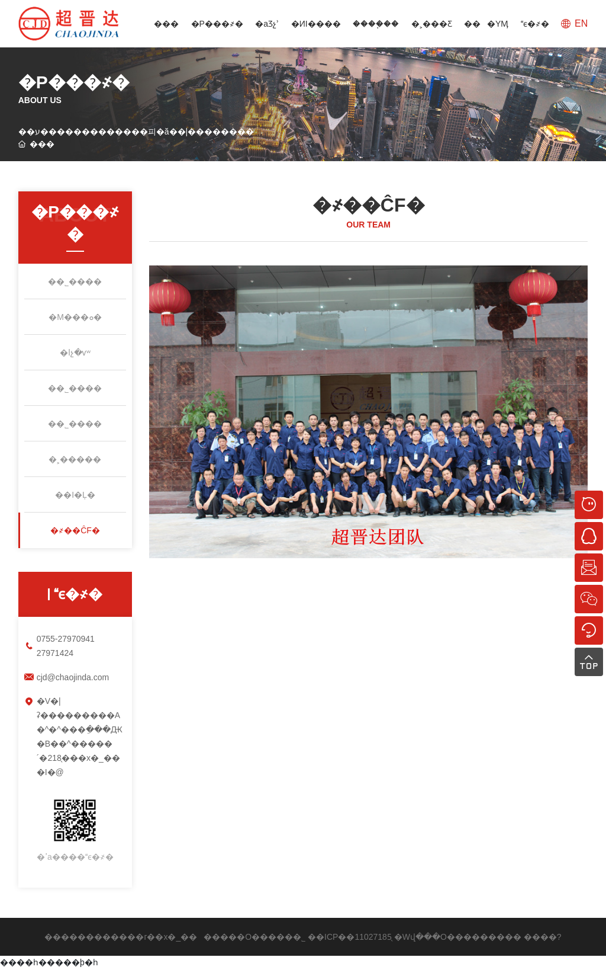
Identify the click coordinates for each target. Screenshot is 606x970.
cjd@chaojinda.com (73, 677)
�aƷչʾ (267, 23)
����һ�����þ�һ (49, 962)
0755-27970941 (66, 639)
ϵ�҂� (535, 23)
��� (166, 23)
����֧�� (376, 23)
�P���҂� (217, 23)
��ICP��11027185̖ (350, 937)
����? (543, 937)
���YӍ (486, 23)
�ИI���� (316, 23)
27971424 (55, 653)
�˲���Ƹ (431, 23)
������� (492, 937)
